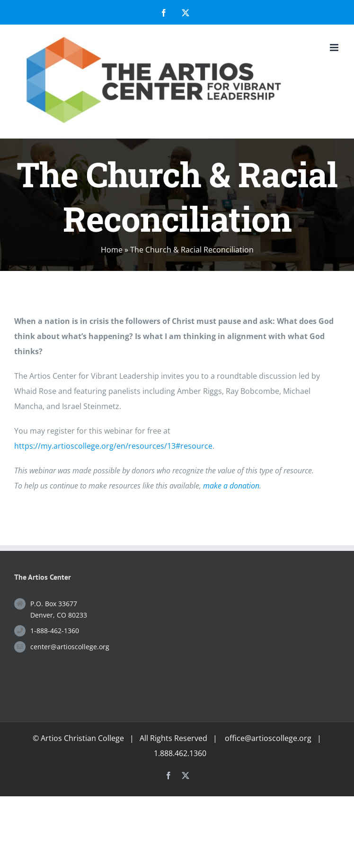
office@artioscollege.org (268, 738)
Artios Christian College (82, 738)
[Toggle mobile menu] (335, 47)
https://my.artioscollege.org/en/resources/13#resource (113, 446)
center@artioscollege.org (69, 646)
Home (112, 249)
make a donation (231, 485)
